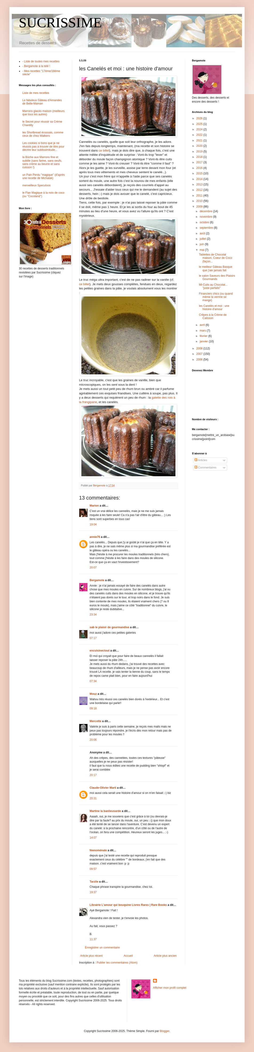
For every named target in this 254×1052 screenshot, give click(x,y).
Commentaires (205, 467)
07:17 (93, 638)
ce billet (104, 150)
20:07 (93, 567)
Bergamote (97, 580)
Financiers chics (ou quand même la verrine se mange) (216, 297)
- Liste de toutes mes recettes (40, 61)
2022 (199, 134)
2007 (199, 354)
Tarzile (94, 881)
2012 (199, 190)
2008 (199, 348)
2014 (199, 179)
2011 (199, 195)
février (204, 336)
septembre (207, 227)
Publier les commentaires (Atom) (117, 962)
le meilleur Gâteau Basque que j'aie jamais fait (215, 268)
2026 (199, 118)
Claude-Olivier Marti (103, 787)
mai (202, 250)
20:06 (93, 739)
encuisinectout (100, 650)
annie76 (95, 537)
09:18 (93, 708)
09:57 (93, 869)
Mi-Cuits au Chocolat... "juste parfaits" (213, 286)
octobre (205, 222)
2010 (199, 201)
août (203, 233)
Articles (200, 460)
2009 (199, 206)
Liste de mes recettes (35, 93)
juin (202, 244)
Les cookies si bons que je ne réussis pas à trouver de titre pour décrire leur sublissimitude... (43, 146)
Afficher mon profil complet (170, 987)
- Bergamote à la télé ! (36, 66)
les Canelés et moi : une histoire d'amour (214, 307)
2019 (199, 151)
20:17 (93, 775)
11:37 (93, 939)
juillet (203, 238)
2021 (199, 140)
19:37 (93, 892)
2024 (199, 129)
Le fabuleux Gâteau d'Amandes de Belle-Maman (42, 102)
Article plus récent (91, 955)
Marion (94, 505)
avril (203, 325)
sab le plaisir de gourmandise (109, 627)
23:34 (93, 614)
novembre (206, 216)
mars (203, 330)
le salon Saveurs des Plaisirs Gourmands (217, 277)
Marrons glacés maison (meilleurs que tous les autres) (43, 112)
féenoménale (98, 850)
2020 (199, 146)
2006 (199, 359)
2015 (199, 173)
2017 (199, 162)
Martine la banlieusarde (105, 811)
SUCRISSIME (60, 22)
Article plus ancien (165, 955)
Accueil (128, 955)
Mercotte (95, 721)
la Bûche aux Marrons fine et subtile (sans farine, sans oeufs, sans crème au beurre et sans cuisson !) (42, 162)
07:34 (93, 681)
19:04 (93, 524)
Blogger (164, 1031)
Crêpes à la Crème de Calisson (212, 316)
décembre (206, 211)
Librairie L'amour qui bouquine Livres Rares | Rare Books (128, 905)
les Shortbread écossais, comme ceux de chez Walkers (42, 134)
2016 (199, 168)
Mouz (93, 694)
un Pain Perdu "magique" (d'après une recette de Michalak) (43, 176)
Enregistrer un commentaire (102, 947)
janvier (204, 341)
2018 (199, 157)
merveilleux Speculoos (36, 185)
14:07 (93, 837)
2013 (199, 184)
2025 (199, 124)
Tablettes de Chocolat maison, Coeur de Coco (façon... (215, 258)
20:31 (93, 798)
